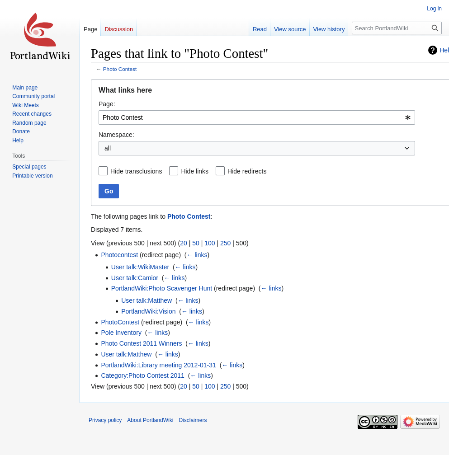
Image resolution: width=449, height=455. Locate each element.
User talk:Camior (134, 277)
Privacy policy (105, 420)
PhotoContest (120, 322)
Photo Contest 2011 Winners (141, 343)
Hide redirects (246, 171)
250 (225, 243)
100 (209, 243)
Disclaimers (193, 420)
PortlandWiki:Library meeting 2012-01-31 (158, 365)
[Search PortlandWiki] (397, 28)
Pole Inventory (121, 332)
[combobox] (257, 117)
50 (195, 243)
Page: (107, 104)
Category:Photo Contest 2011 (142, 375)
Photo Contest (120, 69)
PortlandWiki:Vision (148, 311)
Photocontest (119, 254)
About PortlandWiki (150, 420)
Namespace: (116, 134)
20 (183, 243)
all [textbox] (107, 148)
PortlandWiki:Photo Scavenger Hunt (161, 288)
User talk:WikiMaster (140, 267)
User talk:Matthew (146, 300)
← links (197, 254)
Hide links (194, 171)
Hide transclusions (136, 171)
